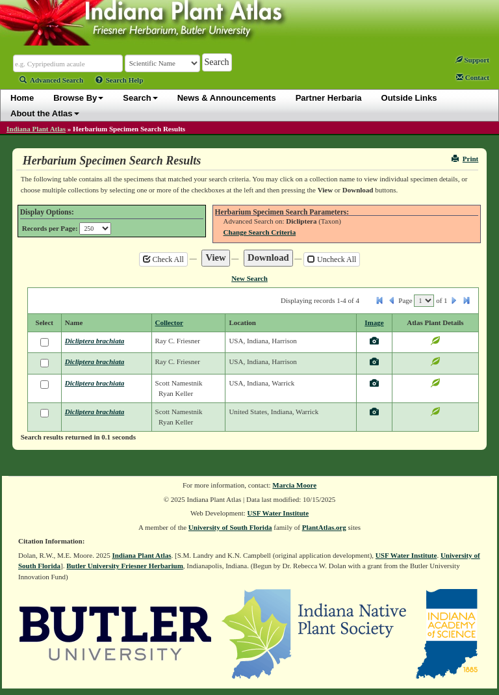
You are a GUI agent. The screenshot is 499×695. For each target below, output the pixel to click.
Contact (472, 77)
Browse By (78, 98)
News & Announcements (226, 98)
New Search (249, 278)
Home (22, 98)
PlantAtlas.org (324, 527)
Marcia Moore (294, 485)
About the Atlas (44, 113)
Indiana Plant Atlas (36, 129)
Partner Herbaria (329, 98)
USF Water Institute (278, 513)
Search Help (120, 80)
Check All (163, 259)
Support (472, 60)
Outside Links (409, 98)
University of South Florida (230, 527)
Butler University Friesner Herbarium (124, 566)
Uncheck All (331, 259)
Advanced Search (51, 80)
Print (465, 159)
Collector (169, 322)
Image (374, 322)
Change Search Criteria (260, 232)
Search (140, 98)
